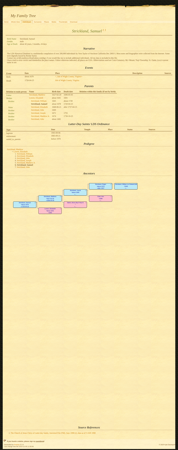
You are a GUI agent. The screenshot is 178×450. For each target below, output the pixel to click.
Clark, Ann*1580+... (100, 198)
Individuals (27, 22)
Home (6, 22)
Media (54, 22)
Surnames (38, 22)
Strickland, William (38, 101)
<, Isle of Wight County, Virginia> (68, 76)
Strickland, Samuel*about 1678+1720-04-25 (25, 204)
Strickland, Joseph (38, 113)
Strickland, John (37, 110)
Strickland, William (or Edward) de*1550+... (126, 186)
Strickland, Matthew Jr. (40, 116)
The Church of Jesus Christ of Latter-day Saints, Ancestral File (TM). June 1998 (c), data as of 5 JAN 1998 (53, 433)
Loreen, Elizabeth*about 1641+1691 (50, 211)
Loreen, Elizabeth (36, 98)
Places (46, 22)
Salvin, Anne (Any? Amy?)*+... (75, 204)
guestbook (40, 441)
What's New (15, 22)
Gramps (17, 445)
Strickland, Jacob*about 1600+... (75, 192)
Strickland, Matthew (37, 95)
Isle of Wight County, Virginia (67, 80)
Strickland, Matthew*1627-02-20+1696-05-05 (50, 198)
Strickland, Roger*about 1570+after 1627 (100, 186)
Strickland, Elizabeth (39, 107)
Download (73, 22)
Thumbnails (63, 22)
